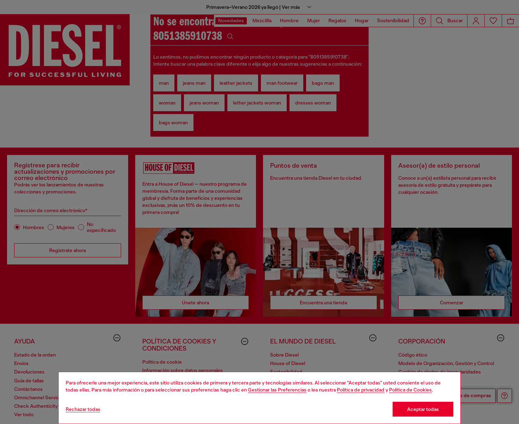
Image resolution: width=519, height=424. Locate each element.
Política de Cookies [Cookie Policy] (410, 390)
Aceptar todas (423, 409)
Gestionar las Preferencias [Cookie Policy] (277, 390)
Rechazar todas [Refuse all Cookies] (83, 409)
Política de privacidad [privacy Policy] (360, 390)
